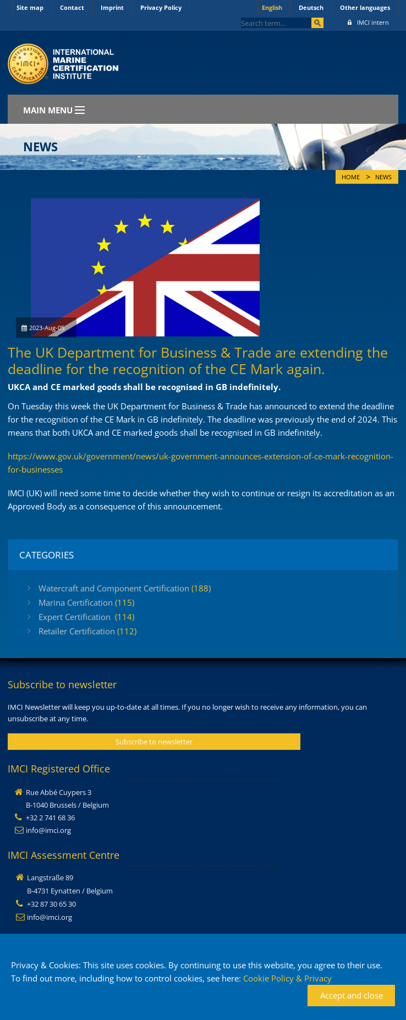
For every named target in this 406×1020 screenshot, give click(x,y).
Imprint (112, 7)
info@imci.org (48, 830)
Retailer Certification (87, 631)
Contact (72, 7)
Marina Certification (86, 602)
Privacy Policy (161, 7)
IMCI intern (368, 22)
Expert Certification (86, 616)
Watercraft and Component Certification (125, 588)
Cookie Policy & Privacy (287, 978)
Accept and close (351, 995)
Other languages (365, 7)
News (383, 177)
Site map (30, 7)
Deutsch (311, 7)
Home (351, 177)
